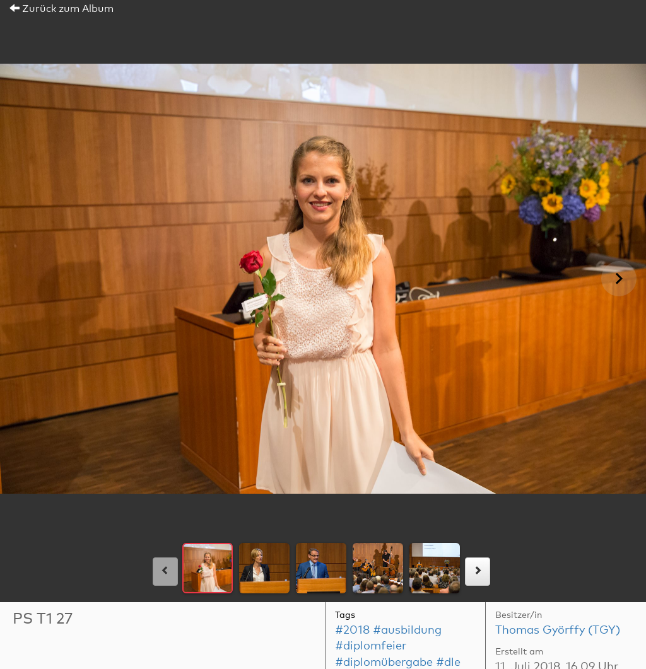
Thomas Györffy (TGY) (557, 630)
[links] (165, 571)
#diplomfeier (370, 646)
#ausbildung (407, 630)
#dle (448, 662)
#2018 (352, 630)
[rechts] (477, 571)
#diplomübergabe (384, 662)
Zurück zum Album (61, 9)
